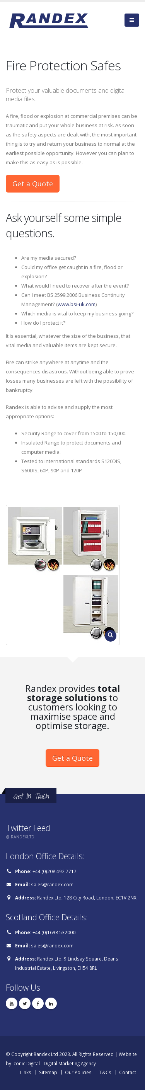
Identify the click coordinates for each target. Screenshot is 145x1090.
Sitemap (48, 1072)
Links (25, 1072)
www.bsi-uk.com (77, 304)
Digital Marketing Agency (70, 1063)
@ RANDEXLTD (20, 837)
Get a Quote (32, 183)
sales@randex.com (52, 884)
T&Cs (105, 1072)
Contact (127, 1072)
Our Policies (78, 1072)
